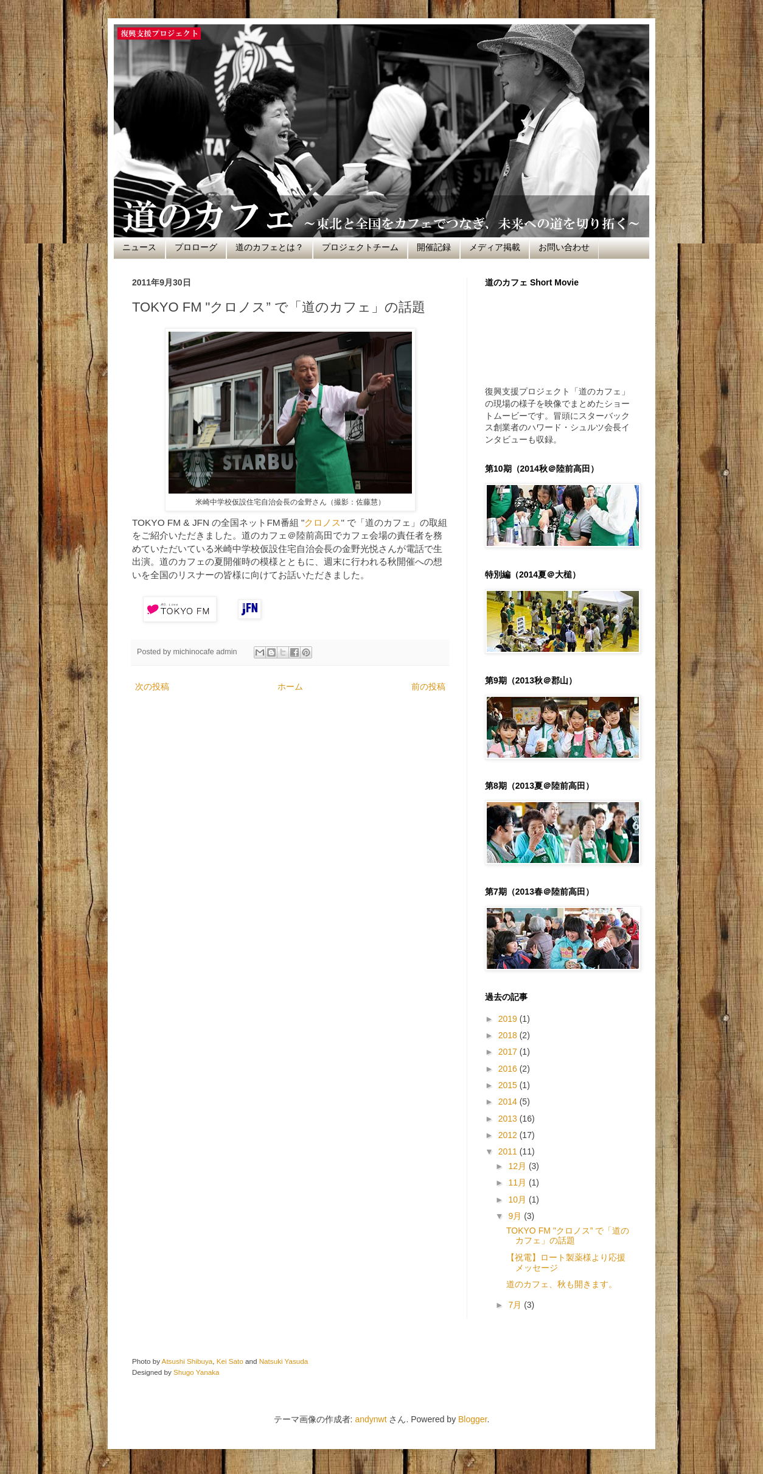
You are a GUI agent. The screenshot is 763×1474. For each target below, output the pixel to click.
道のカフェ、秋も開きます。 (561, 1284)
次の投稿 (152, 686)
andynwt (370, 1419)
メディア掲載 (494, 247)
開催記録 (434, 247)
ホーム (290, 686)
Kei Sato (230, 1361)
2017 (509, 1052)
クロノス (322, 522)
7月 (516, 1305)
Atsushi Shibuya (187, 1361)
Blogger (472, 1419)
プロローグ (196, 247)
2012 (509, 1135)
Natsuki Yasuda (283, 1361)
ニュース (139, 247)
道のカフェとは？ (269, 247)
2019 (509, 1019)
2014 (509, 1101)
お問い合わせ (564, 247)
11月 (518, 1182)
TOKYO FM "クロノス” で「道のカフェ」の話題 (567, 1236)
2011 (509, 1151)
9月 (516, 1216)
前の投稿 (428, 686)
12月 (518, 1166)
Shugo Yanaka (196, 1372)
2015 (509, 1085)
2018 (509, 1035)
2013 (509, 1118)
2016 (509, 1069)
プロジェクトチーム (360, 247)
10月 (518, 1199)
